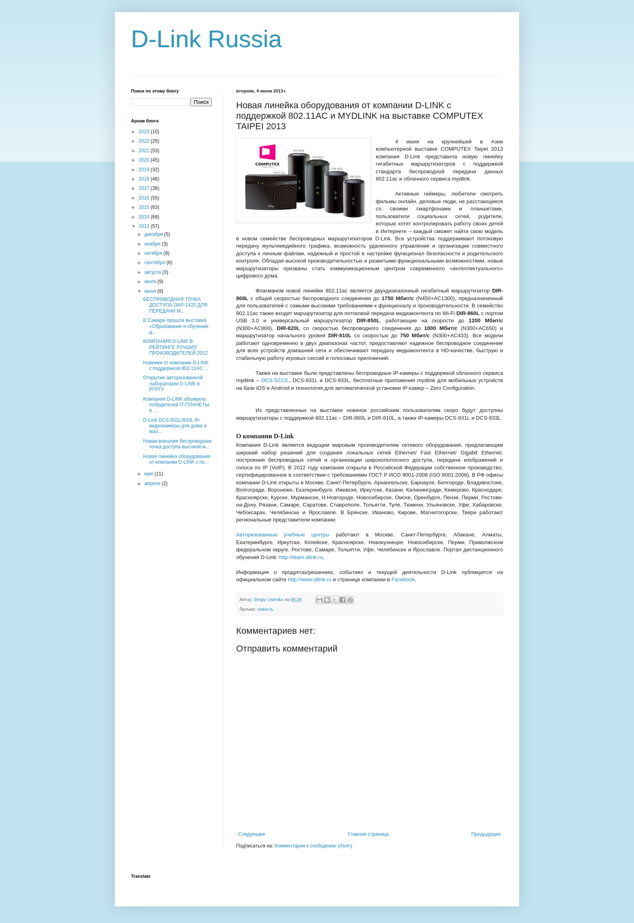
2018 (145, 179)
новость (265, 609)
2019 (145, 169)
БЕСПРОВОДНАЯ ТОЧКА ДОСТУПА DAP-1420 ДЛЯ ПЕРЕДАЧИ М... (175, 305)
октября (153, 253)
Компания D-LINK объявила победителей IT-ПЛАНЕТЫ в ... (176, 405)
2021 (145, 150)
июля (150, 281)
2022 (145, 141)
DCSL (275, 380)
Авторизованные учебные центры (283, 535)
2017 (145, 188)
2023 (145, 132)
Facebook (403, 579)
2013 (145, 226)
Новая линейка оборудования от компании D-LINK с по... (176, 459)
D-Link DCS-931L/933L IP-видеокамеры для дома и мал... (175, 426)
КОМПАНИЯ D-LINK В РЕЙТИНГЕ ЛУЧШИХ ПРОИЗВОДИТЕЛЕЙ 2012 (175, 347)
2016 (145, 198)
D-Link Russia (206, 39)
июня (150, 291)
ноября (153, 244)
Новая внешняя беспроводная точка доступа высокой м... (177, 444)
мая (149, 474)
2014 (145, 217)
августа (153, 272)
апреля (153, 483)
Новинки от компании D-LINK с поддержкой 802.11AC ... (176, 365)
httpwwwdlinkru (310, 579)
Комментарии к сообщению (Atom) (313, 846)
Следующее (251, 834)
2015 (145, 207)
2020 (145, 160)
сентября (155, 262)
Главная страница (368, 834)
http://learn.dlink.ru (301, 557)
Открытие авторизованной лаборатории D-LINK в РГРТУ (173, 383)
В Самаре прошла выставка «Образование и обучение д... (176, 326)
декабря (154, 234)
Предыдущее (486, 834)
